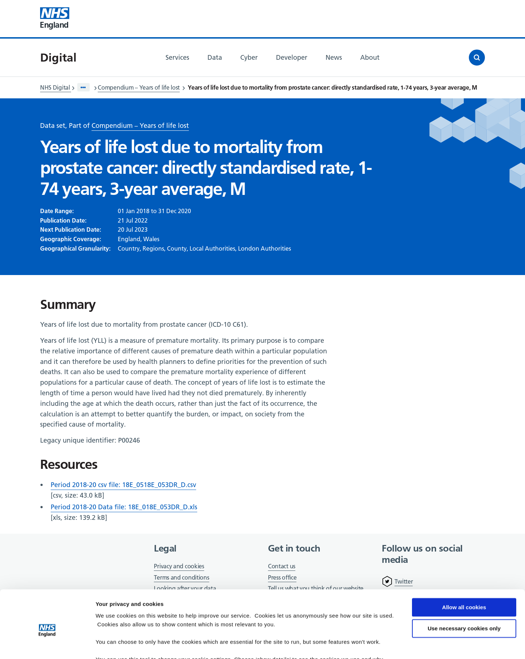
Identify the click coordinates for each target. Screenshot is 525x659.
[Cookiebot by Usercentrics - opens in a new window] (47, 644)
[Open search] (477, 58)
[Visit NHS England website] (54, 18)
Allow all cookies (464, 572)
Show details (112, 645)
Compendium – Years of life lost (139, 87)
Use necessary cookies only (464, 594)
